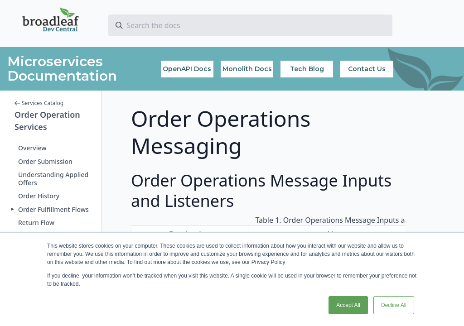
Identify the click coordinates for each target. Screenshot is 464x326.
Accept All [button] (348, 305)
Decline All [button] (393, 305)
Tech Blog (307, 69)
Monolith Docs (247, 69)
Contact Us (367, 69)
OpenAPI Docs (187, 69)
